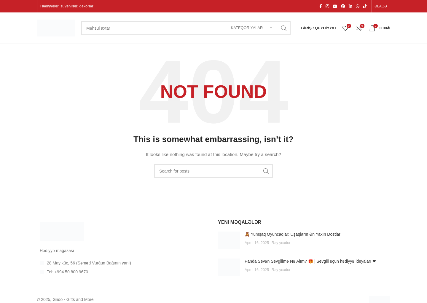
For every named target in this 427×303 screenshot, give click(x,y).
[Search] (186, 28)
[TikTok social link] (364, 6)
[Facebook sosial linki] (321, 6)
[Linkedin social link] (350, 6)
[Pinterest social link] (343, 6)
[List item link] (123, 263)
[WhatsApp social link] (357, 6)
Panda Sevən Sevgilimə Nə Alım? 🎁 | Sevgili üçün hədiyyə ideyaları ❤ (310, 261)
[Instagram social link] (327, 6)
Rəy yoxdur (281, 243)
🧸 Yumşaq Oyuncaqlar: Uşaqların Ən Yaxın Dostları (293, 234)
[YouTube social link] (335, 6)
